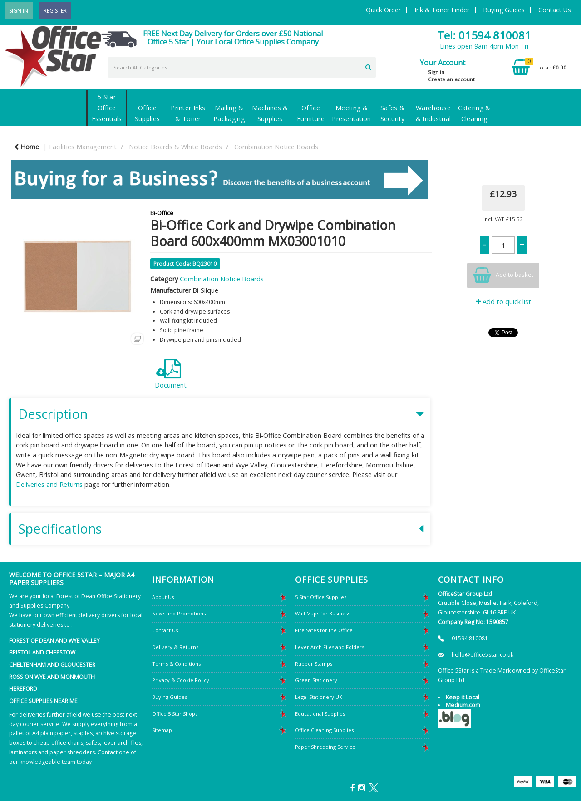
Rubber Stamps (313, 663)
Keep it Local (462, 697)
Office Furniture (311, 113)
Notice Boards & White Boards (175, 147)
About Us (163, 597)
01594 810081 (470, 638)
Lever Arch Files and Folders (329, 647)
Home (26, 147)
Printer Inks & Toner (188, 113)
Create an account (451, 79)
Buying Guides (504, 9)
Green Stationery (316, 680)
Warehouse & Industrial (433, 113)
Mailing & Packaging (229, 113)
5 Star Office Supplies (320, 597)
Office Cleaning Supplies (324, 730)
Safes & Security (392, 113)
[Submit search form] (368, 66)
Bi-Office (161, 213)
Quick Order (383, 9)
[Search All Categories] (242, 67)
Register (55, 11)
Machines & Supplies (270, 113)
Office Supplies (147, 113)
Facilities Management (83, 147)
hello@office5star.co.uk (482, 654)
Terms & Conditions (176, 663)
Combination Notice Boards (276, 147)
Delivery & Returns (175, 647)
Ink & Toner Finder (441, 9)
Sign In (18, 11)
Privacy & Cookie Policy (180, 680)
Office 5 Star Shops (174, 713)
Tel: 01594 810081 (484, 35)
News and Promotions (179, 613)
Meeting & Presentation (351, 113)
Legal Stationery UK (318, 696)
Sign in (436, 72)
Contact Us (554, 9)
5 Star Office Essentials (107, 108)
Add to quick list (503, 301)
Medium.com (463, 705)
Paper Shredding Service (325, 746)
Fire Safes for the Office (324, 630)
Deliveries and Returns (49, 484)
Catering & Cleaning (474, 113)
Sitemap (162, 730)
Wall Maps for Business (322, 613)
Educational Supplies (320, 713)
